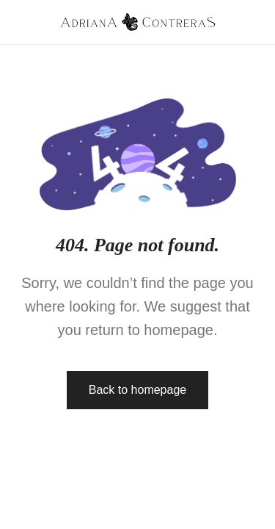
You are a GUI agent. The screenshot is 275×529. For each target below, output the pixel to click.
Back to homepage (137, 390)
